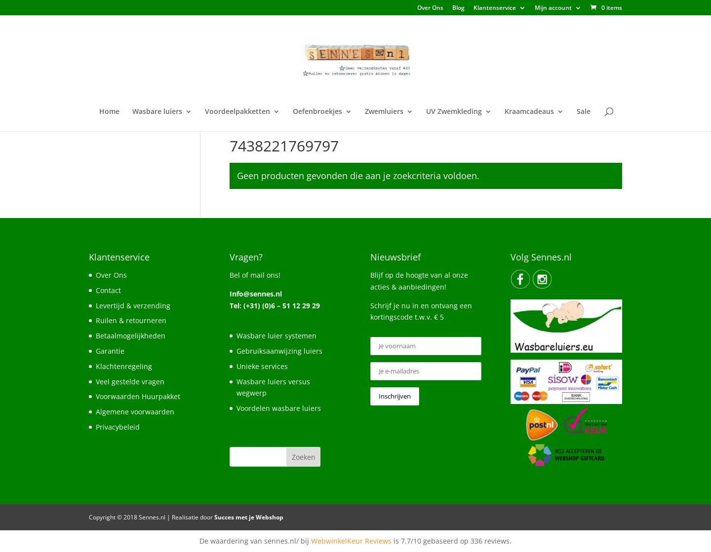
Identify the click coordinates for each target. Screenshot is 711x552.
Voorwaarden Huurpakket (138, 396)
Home (109, 112)
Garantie (110, 351)
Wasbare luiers (157, 112)
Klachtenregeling (124, 366)
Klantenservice (495, 8)
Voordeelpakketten (237, 112)
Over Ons (430, 8)
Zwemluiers (384, 112)
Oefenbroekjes (317, 112)
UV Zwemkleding (454, 112)
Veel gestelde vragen (130, 381)
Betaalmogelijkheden (130, 335)
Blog (458, 8)
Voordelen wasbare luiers (279, 408)
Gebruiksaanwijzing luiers (279, 351)
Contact (108, 290)
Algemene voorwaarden (135, 411)
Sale (584, 112)
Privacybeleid (118, 427)
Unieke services (262, 366)
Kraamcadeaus (529, 112)
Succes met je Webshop (248, 517)
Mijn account (553, 8)
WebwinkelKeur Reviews (351, 541)
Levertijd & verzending (133, 305)
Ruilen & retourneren (131, 320)
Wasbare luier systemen (276, 335)
